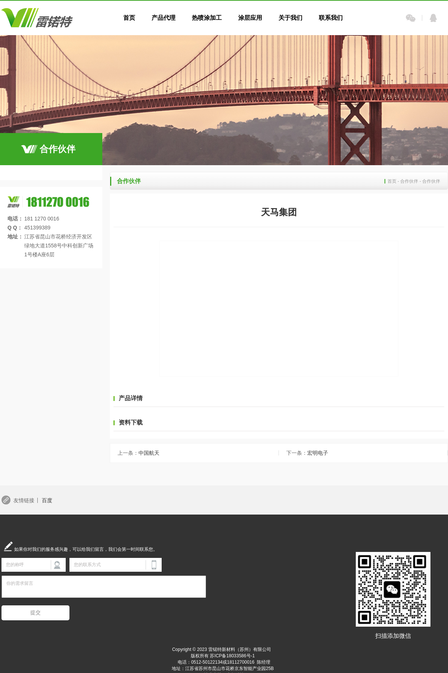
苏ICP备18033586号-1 (232, 655)
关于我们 (290, 18)
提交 (35, 612)
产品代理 (163, 18)
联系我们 (331, 18)
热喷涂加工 (207, 18)
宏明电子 (307, 453)
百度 (47, 500)
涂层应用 (250, 18)
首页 (129, 18)
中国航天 (138, 453)
